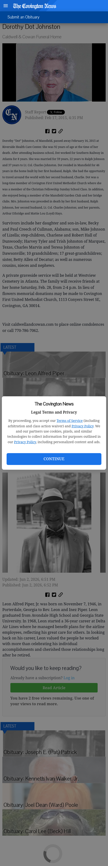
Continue (53, 458)
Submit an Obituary (23, 17)
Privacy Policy (83, 426)
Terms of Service (70, 420)
